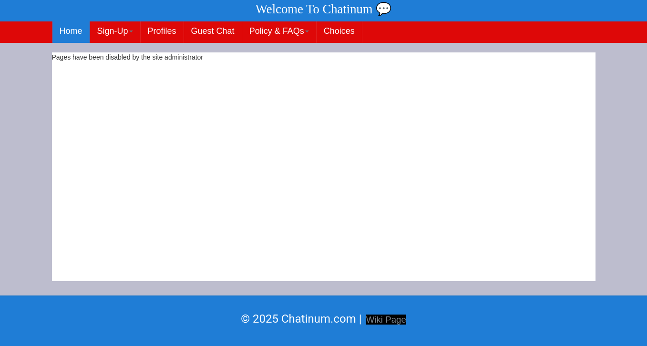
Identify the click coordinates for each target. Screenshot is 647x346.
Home (71, 31)
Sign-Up (115, 31)
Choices (339, 31)
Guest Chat (213, 31)
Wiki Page (386, 320)
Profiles (162, 31)
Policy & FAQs (279, 31)
